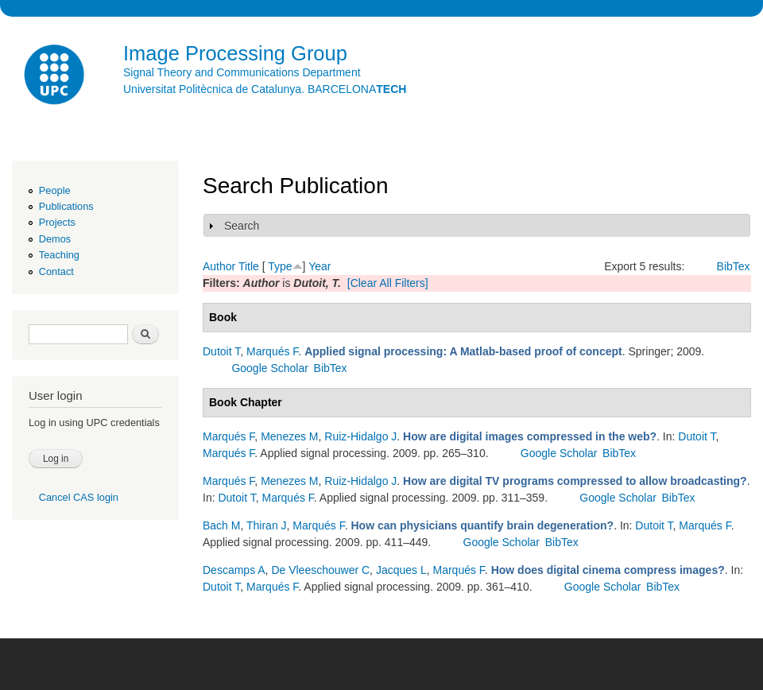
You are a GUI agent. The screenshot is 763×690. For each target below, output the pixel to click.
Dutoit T (221, 351)
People (55, 190)
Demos (55, 239)
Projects (57, 222)
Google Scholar (269, 368)
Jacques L (401, 570)
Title (248, 266)
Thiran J (266, 525)
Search (241, 225)
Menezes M (289, 436)
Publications (66, 206)
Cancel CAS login (78, 497)
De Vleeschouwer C (320, 570)
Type (280, 266)
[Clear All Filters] (387, 283)
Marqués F (272, 351)
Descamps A (234, 570)
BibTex (733, 266)
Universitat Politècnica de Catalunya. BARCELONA (264, 89)
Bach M (221, 525)
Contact (56, 271)
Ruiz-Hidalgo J (360, 436)
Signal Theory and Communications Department (242, 72)
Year (319, 266)
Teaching (59, 255)
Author (219, 266)
